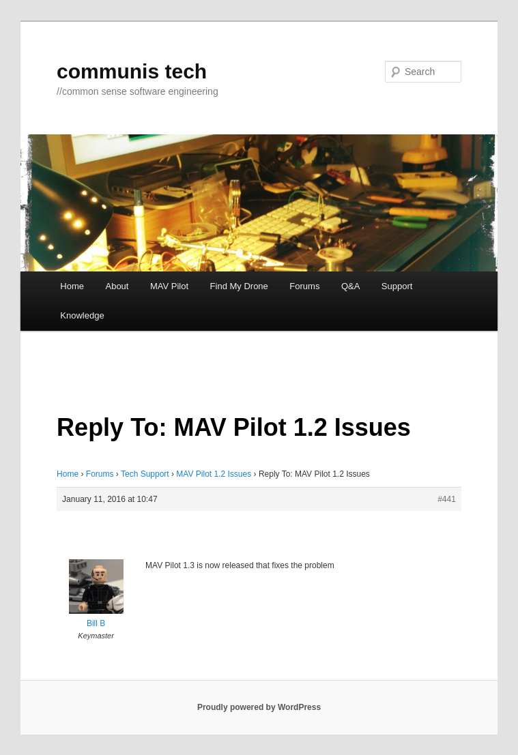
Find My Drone (239, 286)
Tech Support (145, 474)
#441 (446, 499)
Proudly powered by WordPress (259, 707)
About (116, 286)
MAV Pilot (169, 286)
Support (397, 286)
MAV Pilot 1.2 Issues (213, 474)
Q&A (350, 286)
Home (72, 286)
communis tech (132, 71)
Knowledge (82, 315)
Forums (304, 286)
